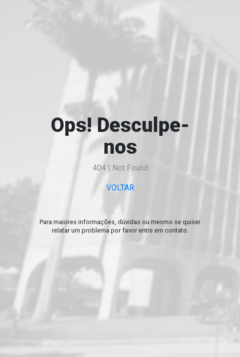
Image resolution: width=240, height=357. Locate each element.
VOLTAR (120, 187)
